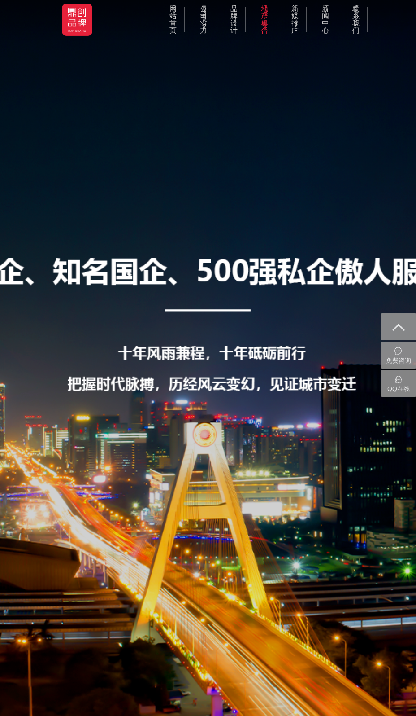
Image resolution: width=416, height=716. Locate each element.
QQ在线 (398, 383)
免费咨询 (398, 355)
